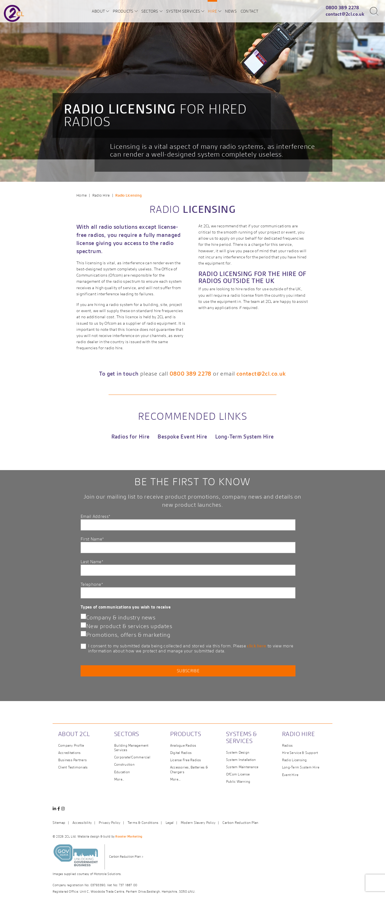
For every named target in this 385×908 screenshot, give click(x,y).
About (98, 10)
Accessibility (82, 822)
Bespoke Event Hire (182, 436)
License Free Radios (185, 760)
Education (122, 772)
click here (256, 646)
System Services (183, 10)
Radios (287, 745)
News (231, 10)
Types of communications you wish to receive (126, 607)
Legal (170, 822)
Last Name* (188, 567)
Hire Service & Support (300, 752)
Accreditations (69, 752)
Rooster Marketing (128, 836)
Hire (212, 10)
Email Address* (188, 521)
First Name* (188, 544)
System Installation (241, 759)
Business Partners (72, 760)
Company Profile (71, 745)
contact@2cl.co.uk (345, 14)
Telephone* (188, 589)
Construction (124, 764)
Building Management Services (131, 747)
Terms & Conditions (143, 822)
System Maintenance (242, 767)
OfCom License (238, 774)
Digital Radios (181, 752)
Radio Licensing (294, 760)
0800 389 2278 (342, 7)
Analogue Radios (183, 745)
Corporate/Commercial (132, 757)
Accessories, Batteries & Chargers (189, 769)
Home (81, 195)
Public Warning (238, 781)
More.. (119, 779)
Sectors (149, 10)
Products (123, 10)
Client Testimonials (73, 767)
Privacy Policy (109, 822)
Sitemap (59, 822)
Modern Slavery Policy (198, 822)
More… (175, 779)
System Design (237, 752)
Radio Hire (101, 195)
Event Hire (290, 774)
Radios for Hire (130, 436)
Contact (249, 10)
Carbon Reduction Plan (240, 822)
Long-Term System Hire (244, 436)
